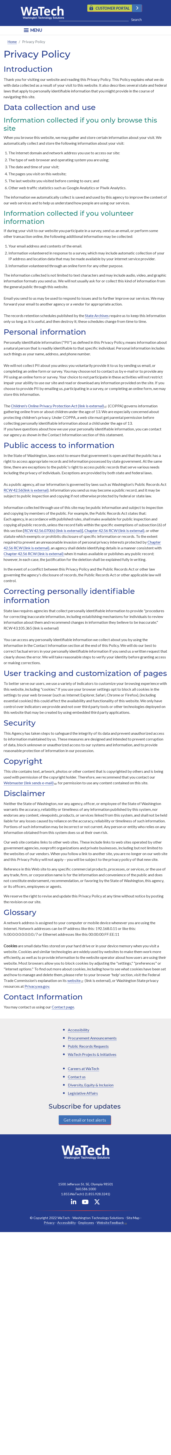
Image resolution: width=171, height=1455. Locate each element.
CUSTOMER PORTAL (112, 8)
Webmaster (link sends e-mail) (29, 782)
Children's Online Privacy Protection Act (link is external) (57, 405)
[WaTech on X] (97, 1203)
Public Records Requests (88, 1046)
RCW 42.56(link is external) (26, 490)
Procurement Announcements (92, 1038)
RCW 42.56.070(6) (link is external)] (53, 530)
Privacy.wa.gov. (37, 986)
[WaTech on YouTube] (85, 1203)
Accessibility (78, 1029)
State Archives (97, 315)
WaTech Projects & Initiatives (92, 1054)
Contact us (77, 1076)
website (74, 980)
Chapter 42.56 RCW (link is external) (114, 530)
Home (12, 41)
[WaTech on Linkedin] (74, 1203)
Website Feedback (110, 1223)
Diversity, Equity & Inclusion (91, 1085)
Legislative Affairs (83, 1093)
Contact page (63, 1007)
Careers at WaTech (83, 1068)
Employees (86, 1223)
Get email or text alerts (84, 1120)
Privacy (49, 1223)
